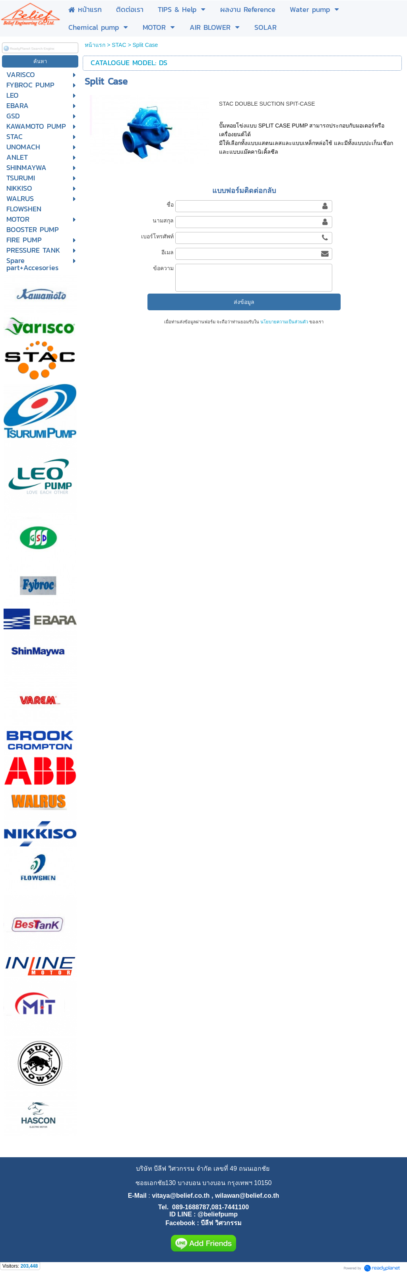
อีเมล (167, 252)
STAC (119, 45)
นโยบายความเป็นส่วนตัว (284, 321)
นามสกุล (163, 220)
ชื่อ (170, 204)
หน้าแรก (95, 45)
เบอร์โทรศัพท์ (157, 236)
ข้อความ (163, 268)
